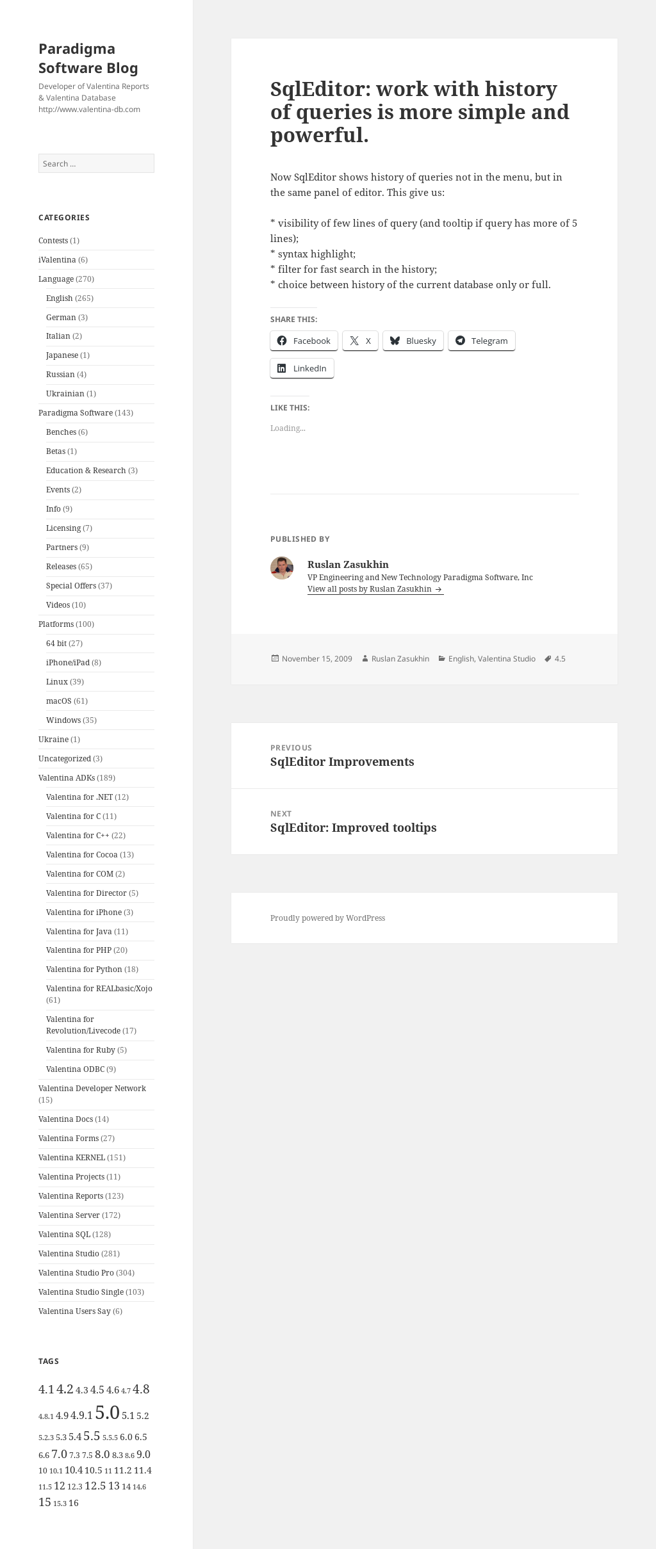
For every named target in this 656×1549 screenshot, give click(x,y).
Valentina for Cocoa (82, 854)
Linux (57, 681)
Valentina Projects (71, 1176)
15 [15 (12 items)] (44, 1501)
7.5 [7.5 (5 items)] (87, 1455)
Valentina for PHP (78, 950)
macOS (59, 700)
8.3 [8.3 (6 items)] (117, 1455)
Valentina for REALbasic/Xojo (99, 988)
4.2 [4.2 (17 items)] (65, 1388)
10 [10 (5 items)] (42, 1470)
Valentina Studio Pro (76, 1272)
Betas (55, 451)
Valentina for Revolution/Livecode (83, 1025)
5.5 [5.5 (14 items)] (92, 1435)
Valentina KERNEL (71, 1157)
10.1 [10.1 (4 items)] (56, 1470)
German (61, 317)
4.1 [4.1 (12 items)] (46, 1389)
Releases (61, 566)
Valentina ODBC (75, 1069)
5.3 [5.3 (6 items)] (61, 1437)
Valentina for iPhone (84, 912)
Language (56, 278)
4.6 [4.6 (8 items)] (112, 1389)
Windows (63, 720)
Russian (60, 374)
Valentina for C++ (78, 835)
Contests (53, 240)
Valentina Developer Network (92, 1088)
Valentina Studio (68, 1253)
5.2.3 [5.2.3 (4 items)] (46, 1437)
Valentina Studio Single (81, 1291)
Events (58, 489)
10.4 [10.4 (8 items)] (74, 1469)
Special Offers (71, 585)
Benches (61, 431)
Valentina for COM (79, 873)
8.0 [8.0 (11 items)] (102, 1454)
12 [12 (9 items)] (59, 1486)
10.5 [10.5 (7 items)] (93, 1470)
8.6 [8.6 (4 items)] (130, 1455)
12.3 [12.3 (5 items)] (75, 1486)
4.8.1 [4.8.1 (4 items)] (46, 1416)
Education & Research (86, 470)
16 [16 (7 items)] (74, 1502)
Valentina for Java (79, 931)
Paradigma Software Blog (88, 57)
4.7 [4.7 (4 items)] (126, 1390)
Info (53, 508)
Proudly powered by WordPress (327, 917)
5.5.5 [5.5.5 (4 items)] (110, 1437)
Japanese (62, 355)
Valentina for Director (86, 893)
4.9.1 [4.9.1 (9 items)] (81, 1415)
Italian (58, 335)
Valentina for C (73, 816)
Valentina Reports (70, 1195)
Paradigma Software (75, 412)
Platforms (56, 624)
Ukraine (53, 739)
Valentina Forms (68, 1138)
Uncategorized (64, 758)
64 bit (56, 643)
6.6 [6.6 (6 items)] (43, 1455)
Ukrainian (65, 393)
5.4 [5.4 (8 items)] (75, 1436)
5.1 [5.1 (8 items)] (128, 1415)
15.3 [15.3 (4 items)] (60, 1503)
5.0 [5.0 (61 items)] (107, 1412)
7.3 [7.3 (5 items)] (74, 1455)
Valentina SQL (64, 1234)
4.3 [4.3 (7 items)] (82, 1390)
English (59, 298)
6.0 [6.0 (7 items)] (126, 1437)
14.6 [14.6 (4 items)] (139, 1486)
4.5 (560, 658)
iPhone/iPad (68, 662)
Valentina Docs (65, 1119)
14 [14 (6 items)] (126, 1486)
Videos (58, 604)
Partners (62, 547)
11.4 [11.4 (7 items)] (143, 1470)
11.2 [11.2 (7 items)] (123, 1470)
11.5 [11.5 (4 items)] (45, 1486)
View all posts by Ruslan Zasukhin (371, 588)
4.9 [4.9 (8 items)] (62, 1415)
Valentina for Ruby (80, 1049)
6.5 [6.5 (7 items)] (141, 1437)
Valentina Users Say (74, 1311)
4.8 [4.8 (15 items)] (141, 1388)
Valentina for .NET (79, 796)
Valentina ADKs (66, 777)
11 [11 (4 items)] (108, 1470)
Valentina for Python (84, 969)
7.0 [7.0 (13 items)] (59, 1453)
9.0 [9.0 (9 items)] (143, 1454)
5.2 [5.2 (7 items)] (142, 1415)
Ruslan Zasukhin (400, 658)
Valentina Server (69, 1215)
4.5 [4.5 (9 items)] (97, 1390)
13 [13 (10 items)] (114, 1485)
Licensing (63, 528)
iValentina (57, 259)
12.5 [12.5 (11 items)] (95, 1485)
